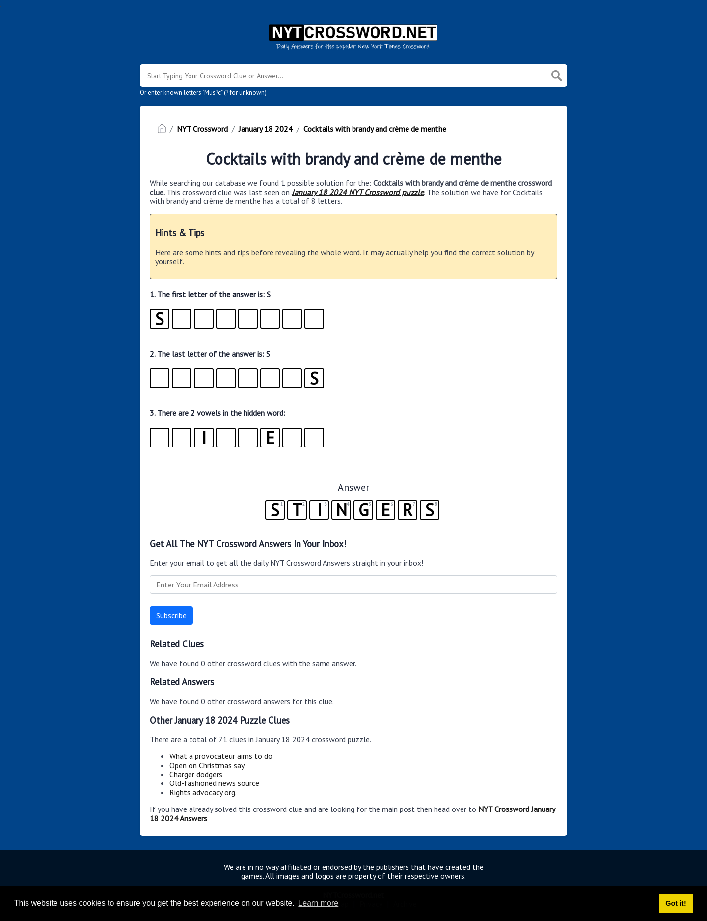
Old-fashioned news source (214, 783)
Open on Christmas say (207, 765)
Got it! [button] (675, 903)
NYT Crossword (202, 129)
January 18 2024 (266, 129)
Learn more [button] (318, 903)
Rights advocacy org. (203, 792)
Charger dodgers (195, 774)
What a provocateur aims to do (220, 756)
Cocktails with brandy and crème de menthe (374, 129)
